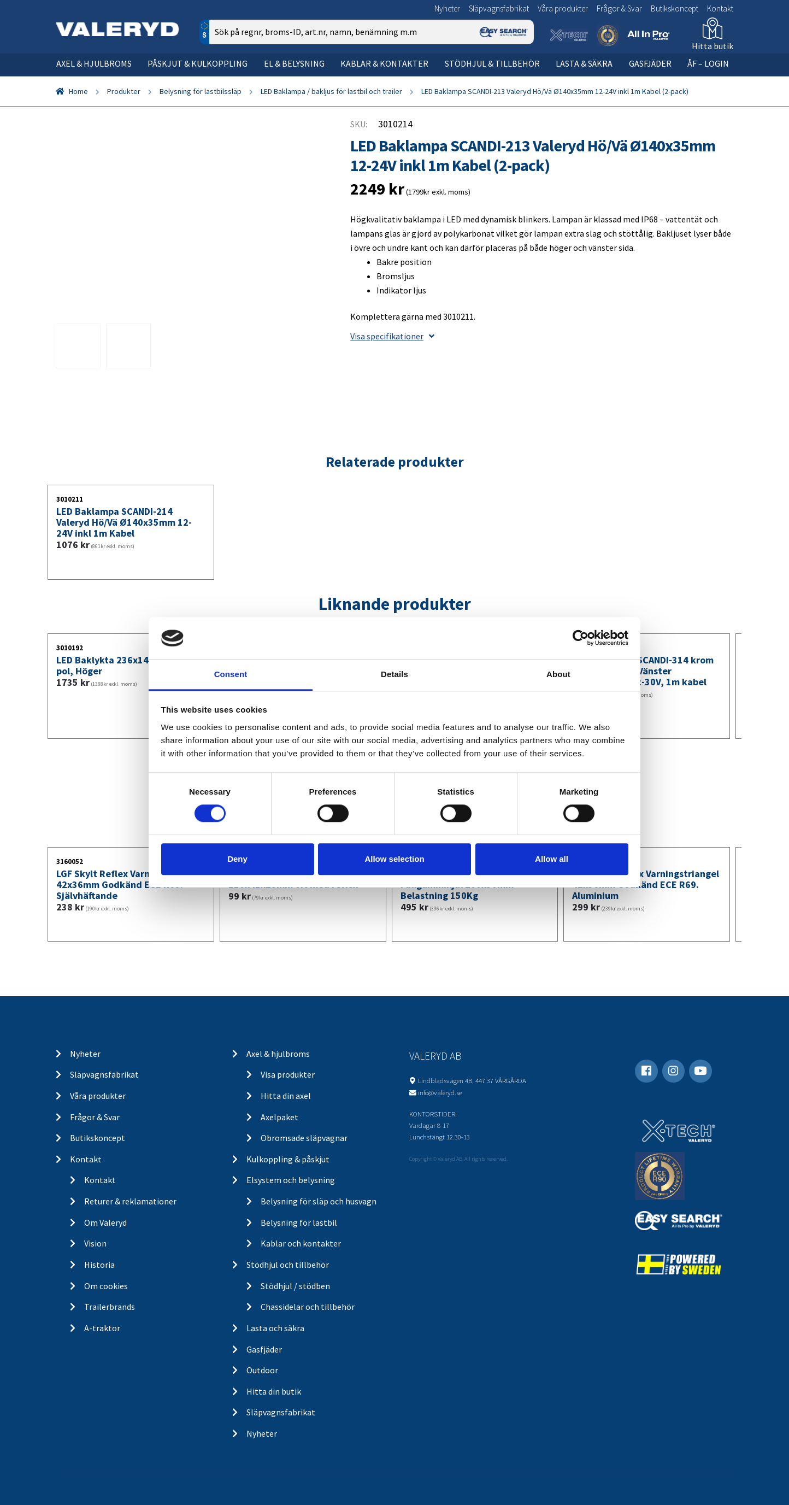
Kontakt (720, 8)
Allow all (551, 858)
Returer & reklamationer (130, 1201)
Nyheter (447, 8)
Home (78, 91)
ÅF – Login (708, 63)
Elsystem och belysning (290, 1179)
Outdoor (262, 1370)
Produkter (123, 91)
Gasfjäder (650, 63)
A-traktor (102, 1327)
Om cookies (106, 1285)
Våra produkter (563, 8)
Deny (237, 858)
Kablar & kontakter (384, 63)
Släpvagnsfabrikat (499, 8)
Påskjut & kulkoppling (198, 63)
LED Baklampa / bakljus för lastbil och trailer (331, 91)
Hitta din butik (273, 1391)
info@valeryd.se (440, 1092)
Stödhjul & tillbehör (492, 63)
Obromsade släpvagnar (304, 1137)
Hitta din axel (286, 1095)
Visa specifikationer (392, 336)
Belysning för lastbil (299, 1222)
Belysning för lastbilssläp (201, 91)
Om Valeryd (105, 1222)
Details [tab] (394, 674)
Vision (95, 1243)
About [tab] (558, 674)
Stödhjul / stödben (295, 1285)
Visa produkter (288, 1074)
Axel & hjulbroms (94, 63)
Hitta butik (712, 45)
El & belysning (294, 63)
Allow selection (394, 858)
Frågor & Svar (619, 8)
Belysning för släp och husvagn (318, 1201)
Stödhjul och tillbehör (287, 1264)
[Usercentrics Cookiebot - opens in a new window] (580, 638)
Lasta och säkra (275, 1327)
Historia (99, 1264)
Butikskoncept (674, 8)
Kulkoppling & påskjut (287, 1159)
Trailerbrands (109, 1306)
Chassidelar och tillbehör (308, 1306)
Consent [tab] (231, 674)
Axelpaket (279, 1117)
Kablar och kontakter (301, 1243)
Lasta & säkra (584, 63)
